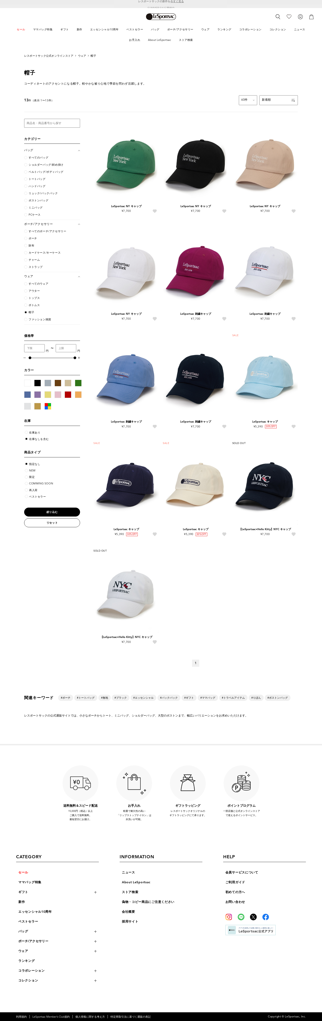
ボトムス (34, 305)
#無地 (104, 697)
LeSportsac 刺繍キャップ (195, 313)
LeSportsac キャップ (265, 421)
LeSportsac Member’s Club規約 (51, 1016)
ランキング (26, 961)
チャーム (34, 259)
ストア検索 (130, 892)
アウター (34, 291)
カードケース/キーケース (45, 252)
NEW (32, 470)
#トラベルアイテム (233, 697)
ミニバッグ (36, 207)
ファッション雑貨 (40, 319)
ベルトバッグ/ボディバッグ (46, 172)
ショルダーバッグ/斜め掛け (46, 164)
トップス (34, 298)
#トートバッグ (86, 697)
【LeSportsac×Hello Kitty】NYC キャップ (265, 529)
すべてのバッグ (38, 157)
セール (23, 872)
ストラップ (36, 267)
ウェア (82, 55)
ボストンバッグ (38, 200)
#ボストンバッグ (277, 697)
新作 (21, 902)
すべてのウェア (38, 283)
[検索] (277, 16)
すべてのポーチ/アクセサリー (47, 231)
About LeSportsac (136, 882)
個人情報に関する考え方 (90, 1016)
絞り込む (52, 512)
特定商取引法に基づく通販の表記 (130, 1016)
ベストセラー (37, 496)
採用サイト (130, 921)
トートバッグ (37, 179)
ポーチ (33, 238)
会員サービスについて (241, 872)
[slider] (29, 357)
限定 (32, 477)
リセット (52, 522)
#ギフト (189, 697)
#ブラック (120, 697)
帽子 (93, 55)
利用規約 (21, 1016)
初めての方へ (235, 892)
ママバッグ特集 (29, 882)
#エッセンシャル (143, 697)
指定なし (34, 464)
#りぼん (256, 697)
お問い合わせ (235, 902)
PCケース (35, 214)
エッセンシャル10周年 (35, 912)
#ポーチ (65, 697)
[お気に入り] (289, 16)
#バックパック (169, 697)
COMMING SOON (41, 483)
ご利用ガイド (235, 882)
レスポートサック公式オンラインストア (48, 55)
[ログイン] (300, 16)
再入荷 (33, 490)
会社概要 (128, 912)
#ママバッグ (207, 697)
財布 (31, 245)
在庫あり (34, 432)
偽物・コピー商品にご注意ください (148, 902)
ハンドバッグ (37, 186)
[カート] (311, 16)
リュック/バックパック (43, 193)
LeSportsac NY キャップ (126, 206)
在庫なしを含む (39, 439)
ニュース (128, 872)
